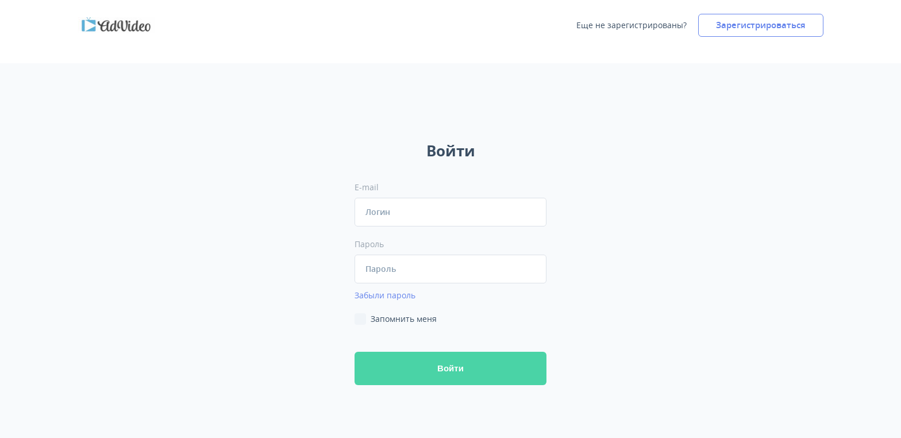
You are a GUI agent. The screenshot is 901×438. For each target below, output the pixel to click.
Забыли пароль (385, 295)
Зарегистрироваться (761, 25)
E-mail (367, 187)
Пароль (369, 244)
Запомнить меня (404, 318)
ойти (450, 368)
